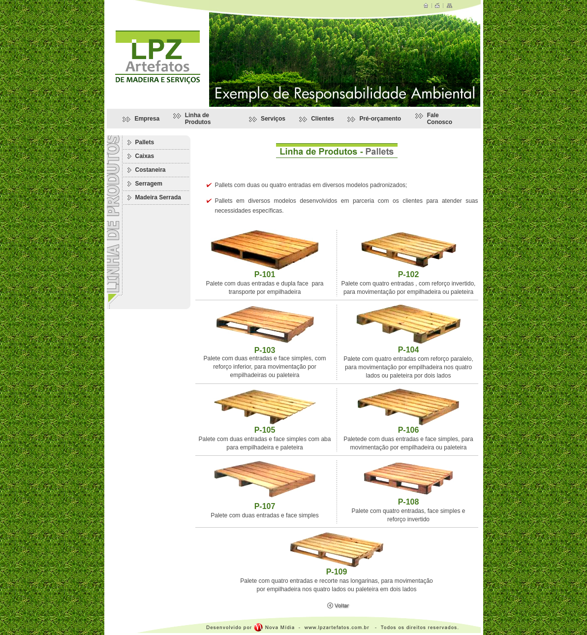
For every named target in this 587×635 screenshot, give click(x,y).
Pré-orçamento (380, 118)
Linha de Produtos (198, 119)
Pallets (144, 142)
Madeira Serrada (158, 197)
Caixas (144, 156)
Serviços (273, 118)
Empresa (146, 118)
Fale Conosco (439, 119)
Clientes (322, 118)
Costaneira (150, 169)
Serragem (148, 183)
